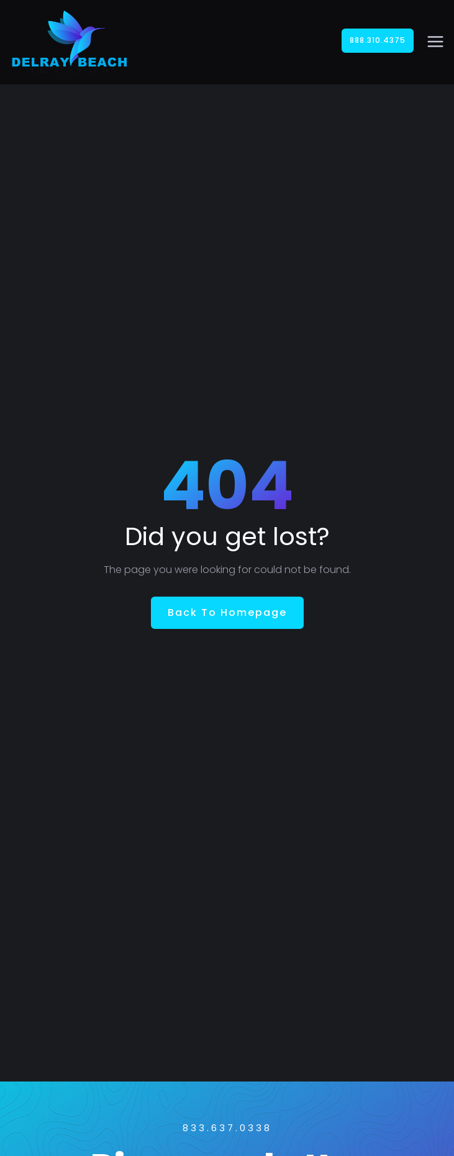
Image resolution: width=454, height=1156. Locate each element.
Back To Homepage (227, 612)
